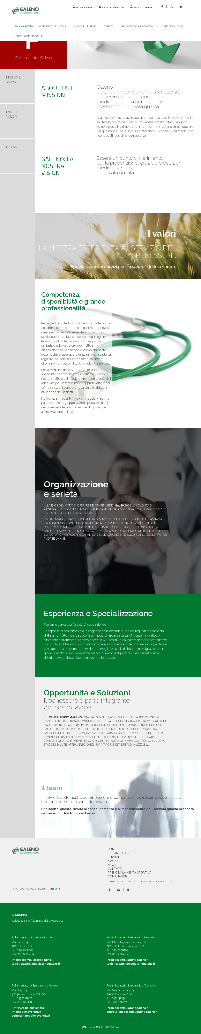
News (93, 26)
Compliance (45, 26)
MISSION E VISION (13, 80)
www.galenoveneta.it (32, 1007)
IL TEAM (12, 147)
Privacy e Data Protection (29, 36)
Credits (55, 889)
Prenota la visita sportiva (130, 872)
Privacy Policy (163, 882)
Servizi (63, 26)
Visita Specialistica (172, 26)
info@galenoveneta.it (26, 1011)
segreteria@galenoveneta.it (31, 1015)
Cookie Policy (115, 882)
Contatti (109, 26)
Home (112, 849)
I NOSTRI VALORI (12, 114)
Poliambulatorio (24, 26)
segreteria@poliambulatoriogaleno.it (132, 1011)
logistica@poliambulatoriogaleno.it (36, 963)
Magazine (79, 26)
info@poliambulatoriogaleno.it (33, 959)
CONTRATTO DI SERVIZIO (139, 882)
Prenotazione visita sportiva (137, 26)
